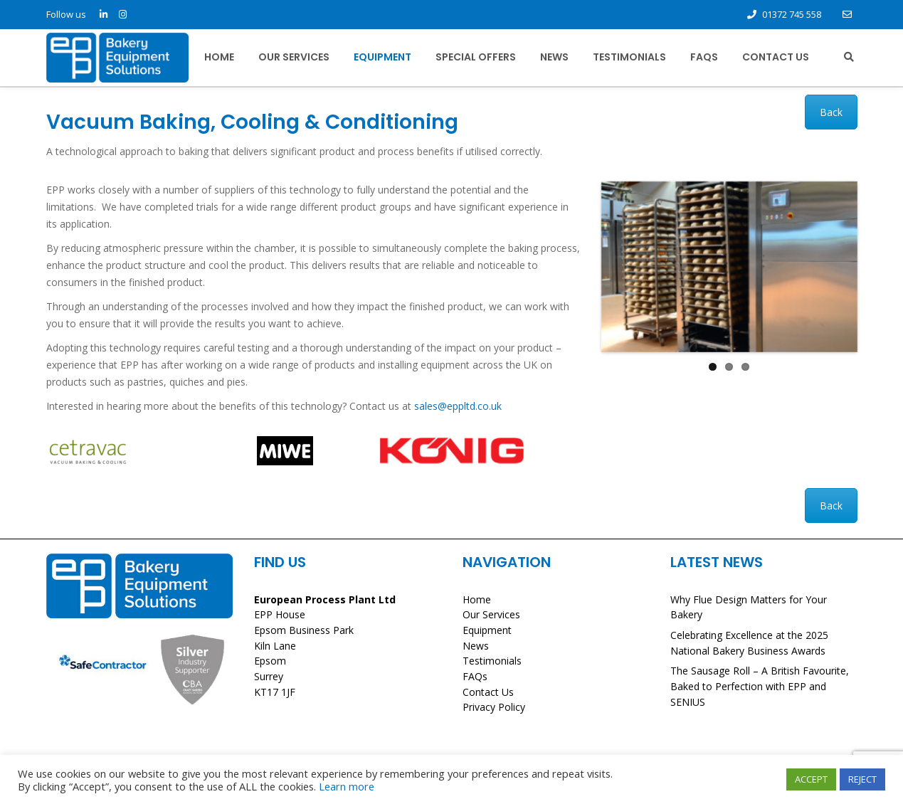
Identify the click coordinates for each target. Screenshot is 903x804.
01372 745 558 (791, 14)
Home (219, 57)
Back (831, 112)
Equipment (382, 57)
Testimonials (629, 57)
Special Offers (475, 57)
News (554, 57)
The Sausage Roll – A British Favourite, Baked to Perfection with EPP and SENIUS (759, 686)
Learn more (346, 786)
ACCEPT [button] (811, 779)
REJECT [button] (862, 779)
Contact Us (775, 57)
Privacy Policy (494, 707)
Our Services (293, 57)
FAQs (704, 57)
